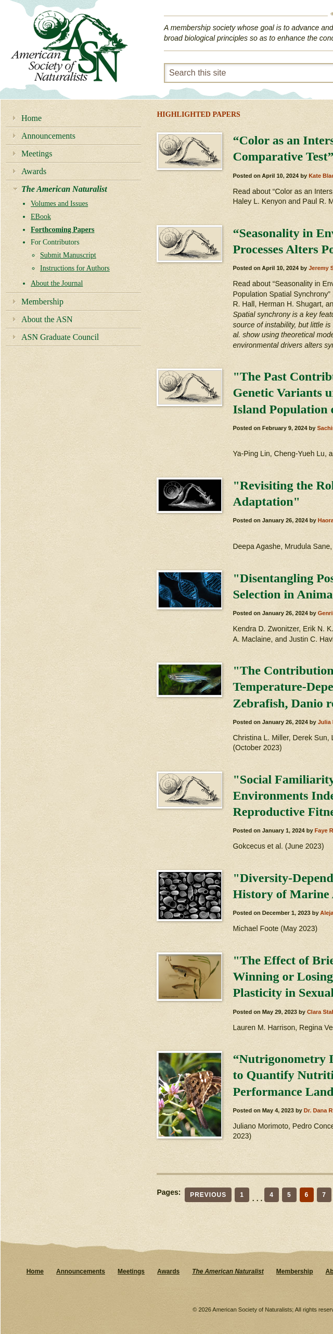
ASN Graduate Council (60, 337)
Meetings (37, 153)
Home (31, 118)
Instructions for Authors (75, 268)
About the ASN (47, 319)
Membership (42, 301)
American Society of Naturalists (69, 46)
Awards (33, 171)
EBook (41, 217)
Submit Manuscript (68, 255)
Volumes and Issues (59, 203)
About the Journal (57, 283)
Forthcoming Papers (62, 230)
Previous (208, 1194)
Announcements (48, 135)
